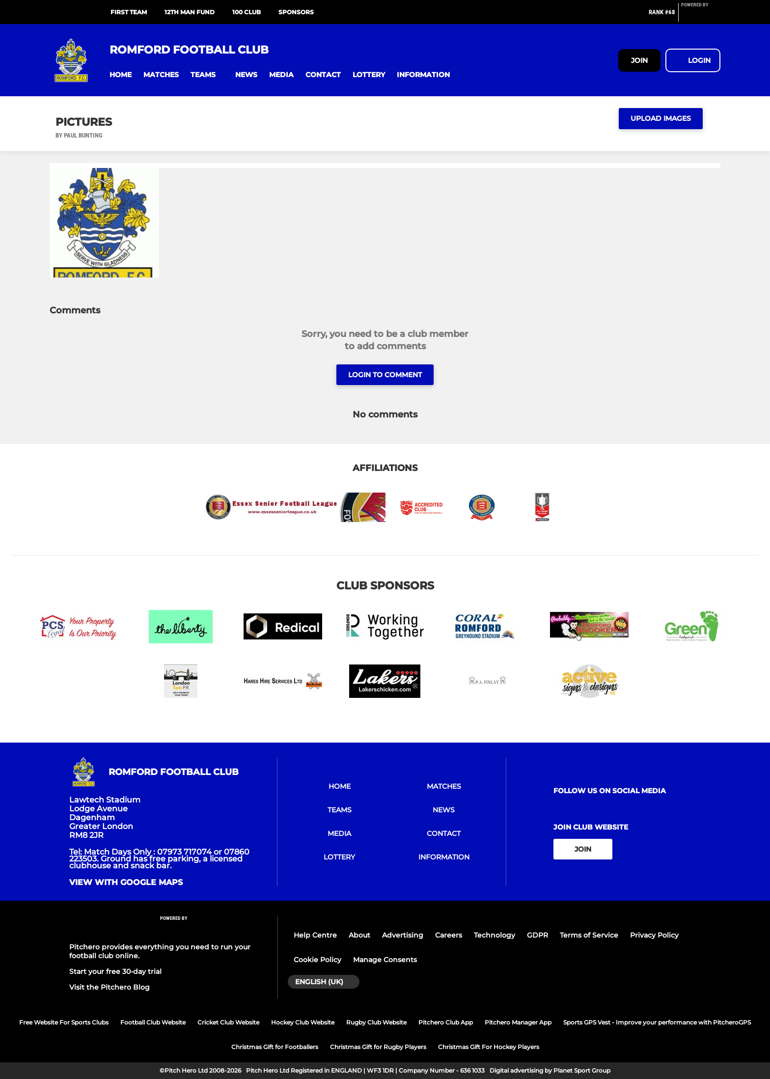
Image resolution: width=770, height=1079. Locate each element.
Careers (448, 935)
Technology (494, 935)
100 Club (246, 12)
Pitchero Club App (445, 1022)
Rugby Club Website (376, 1022)
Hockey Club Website (302, 1022)
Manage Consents (385, 959)
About (359, 935)
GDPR (537, 935)
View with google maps (126, 882)
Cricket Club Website (228, 1022)
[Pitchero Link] (700, 16)
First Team (128, 12)
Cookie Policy (317, 959)
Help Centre (315, 935)
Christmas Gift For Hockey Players (488, 1047)
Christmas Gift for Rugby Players (378, 1047)
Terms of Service (589, 935)
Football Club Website (153, 1022)
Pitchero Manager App (518, 1022)
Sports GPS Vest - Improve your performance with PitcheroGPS (657, 1022)
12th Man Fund (190, 12)
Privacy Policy (654, 935)
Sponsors (296, 12)
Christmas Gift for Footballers (274, 1047)
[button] (121, 74)
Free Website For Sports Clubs (64, 1022)
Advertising (402, 935)
